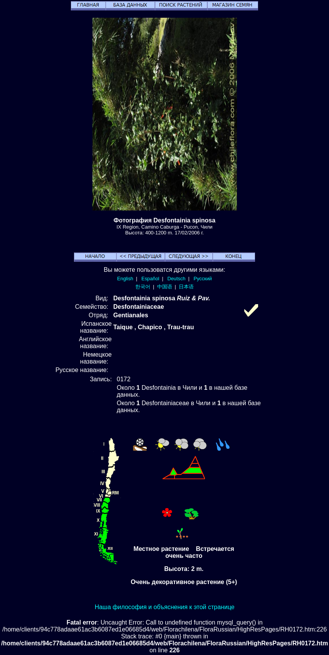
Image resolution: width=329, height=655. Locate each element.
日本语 (186, 287)
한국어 (142, 287)
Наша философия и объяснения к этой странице (165, 607)
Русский (203, 278)
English (125, 278)
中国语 (164, 287)
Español (150, 278)
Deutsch (176, 278)
